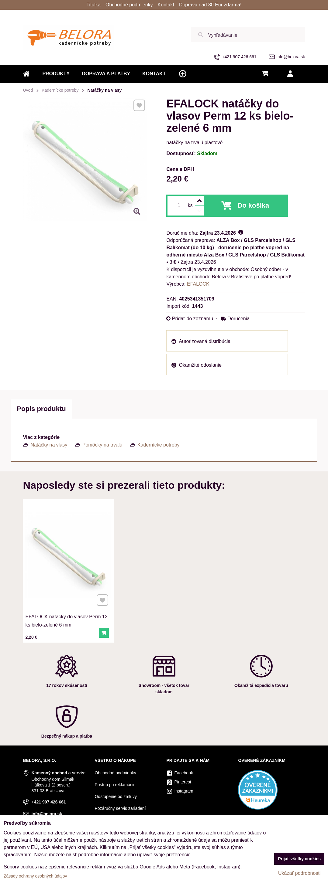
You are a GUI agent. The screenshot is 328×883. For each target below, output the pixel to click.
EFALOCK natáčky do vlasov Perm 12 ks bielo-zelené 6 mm (67, 618)
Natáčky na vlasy (48, 444)
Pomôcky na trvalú (102, 444)
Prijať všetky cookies (299, 858)
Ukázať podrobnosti (299, 873)
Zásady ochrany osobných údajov (35, 876)
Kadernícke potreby (158, 444)
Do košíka (253, 205)
